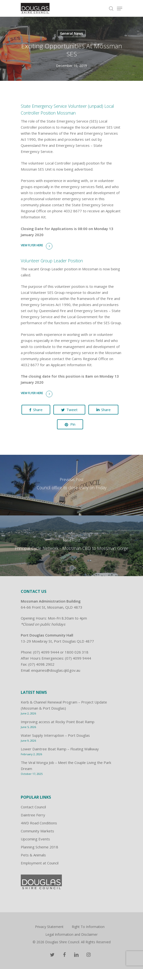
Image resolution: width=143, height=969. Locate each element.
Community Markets (37, 830)
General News (71, 33)
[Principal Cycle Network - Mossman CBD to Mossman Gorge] (71, 545)
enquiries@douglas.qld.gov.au (55, 670)
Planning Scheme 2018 (39, 847)
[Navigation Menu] (119, 8)
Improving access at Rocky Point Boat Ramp (57, 721)
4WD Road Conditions (39, 822)
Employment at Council (39, 863)
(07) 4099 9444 (46, 652)
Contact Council (33, 806)
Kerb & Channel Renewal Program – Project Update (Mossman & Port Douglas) (64, 705)
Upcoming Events (35, 838)
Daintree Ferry (33, 814)
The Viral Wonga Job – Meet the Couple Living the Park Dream (66, 765)
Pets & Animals (33, 855)
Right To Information (88, 926)
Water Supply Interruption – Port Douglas (55, 735)
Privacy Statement (49, 926)
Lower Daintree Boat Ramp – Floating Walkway (60, 748)
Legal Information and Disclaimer (71, 934)
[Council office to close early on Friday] (71, 485)
